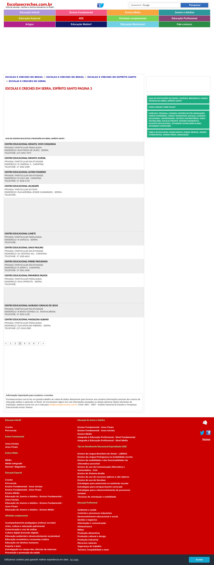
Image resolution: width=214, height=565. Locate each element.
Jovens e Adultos (184, 12)
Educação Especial (29, 18)
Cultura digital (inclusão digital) (21, 533)
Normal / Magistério (15, 467)
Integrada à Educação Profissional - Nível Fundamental (106, 437)
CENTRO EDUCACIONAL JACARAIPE (22, 186)
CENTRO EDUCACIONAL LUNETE (20, 233)
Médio (8, 460)
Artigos (29, 24)
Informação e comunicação (92, 523)
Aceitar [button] (199, 559)
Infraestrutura (85, 526)
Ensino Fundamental (81, 12)
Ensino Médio (133, 12)
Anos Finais (11, 447)
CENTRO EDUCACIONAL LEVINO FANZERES (25, 172)
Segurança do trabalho (90, 546)
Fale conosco (184, 24)
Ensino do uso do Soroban (92, 480)
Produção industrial (88, 540)
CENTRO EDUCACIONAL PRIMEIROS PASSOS (26, 275)
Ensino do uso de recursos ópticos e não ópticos (103, 477)
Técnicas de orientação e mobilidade (97, 497)
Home (206, 439)
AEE (81, 18)
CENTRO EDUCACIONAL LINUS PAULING (24, 247)
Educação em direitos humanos (21, 543)
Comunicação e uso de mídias (21, 529)
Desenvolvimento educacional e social (98, 516)
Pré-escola (10, 430)
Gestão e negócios (87, 520)
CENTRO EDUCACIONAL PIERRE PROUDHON (26, 261)
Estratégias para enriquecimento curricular (100, 487)
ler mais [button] (74, 559)
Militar (81, 530)
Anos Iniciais (12, 444)
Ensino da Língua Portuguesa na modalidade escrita (105, 457)
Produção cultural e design (92, 536)
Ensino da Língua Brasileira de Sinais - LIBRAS (102, 454)
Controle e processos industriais (95, 513)
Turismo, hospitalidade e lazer (93, 550)
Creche (9, 427)
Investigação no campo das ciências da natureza (30, 549)
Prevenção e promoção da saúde (22, 552)
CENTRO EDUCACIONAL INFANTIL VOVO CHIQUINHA (30, 144)
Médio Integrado (13, 463)
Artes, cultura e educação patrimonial (25, 526)
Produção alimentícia (89, 533)
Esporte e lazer (13, 546)
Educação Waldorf (81, 24)
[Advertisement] (93, 49)
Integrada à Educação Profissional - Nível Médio (103, 440)
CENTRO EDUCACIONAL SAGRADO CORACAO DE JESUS (31, 305)
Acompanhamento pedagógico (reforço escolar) (30, 523)
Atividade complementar (133, 18)
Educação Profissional (184, 18)
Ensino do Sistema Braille (91, 473)
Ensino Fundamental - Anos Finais (23, 490)
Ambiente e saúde (87, 510)
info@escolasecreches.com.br (63, 404)
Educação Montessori (133, 24)
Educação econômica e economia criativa (27, 539)
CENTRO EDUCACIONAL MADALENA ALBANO (27, 319)
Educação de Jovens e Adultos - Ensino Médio (29, 510)
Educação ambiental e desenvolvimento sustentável (32, 536)
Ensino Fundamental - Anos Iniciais (24, 486)
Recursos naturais (87, 543)
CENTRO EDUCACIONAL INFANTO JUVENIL (25, 158)
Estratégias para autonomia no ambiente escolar (103, 483)
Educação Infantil (29, 12)
